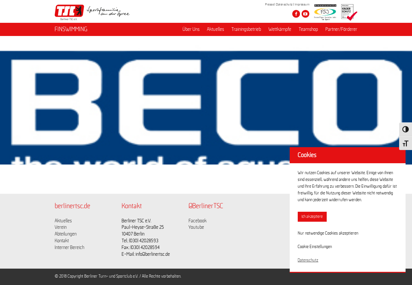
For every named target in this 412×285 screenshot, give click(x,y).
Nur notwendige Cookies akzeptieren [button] (328, 233)
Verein (61, 227)
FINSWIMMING (71, 29)
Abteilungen (66, 233)
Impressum (302, 4)
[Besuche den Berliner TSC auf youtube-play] (305, 14)
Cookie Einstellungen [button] (315, 247)
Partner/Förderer (341, 29)
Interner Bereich (69, 247)
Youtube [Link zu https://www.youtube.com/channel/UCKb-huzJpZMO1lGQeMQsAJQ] (196, 227)
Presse (269, 4)
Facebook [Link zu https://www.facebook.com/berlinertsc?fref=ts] (198, 220)
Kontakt (62, 240)
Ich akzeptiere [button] (312, 217)
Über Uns (191, 29)
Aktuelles (215, 29)
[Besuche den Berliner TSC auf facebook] (296, 14)
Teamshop (308, 29)
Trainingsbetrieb (246, 29)
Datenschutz (284, 4)
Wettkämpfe (279, 29)
